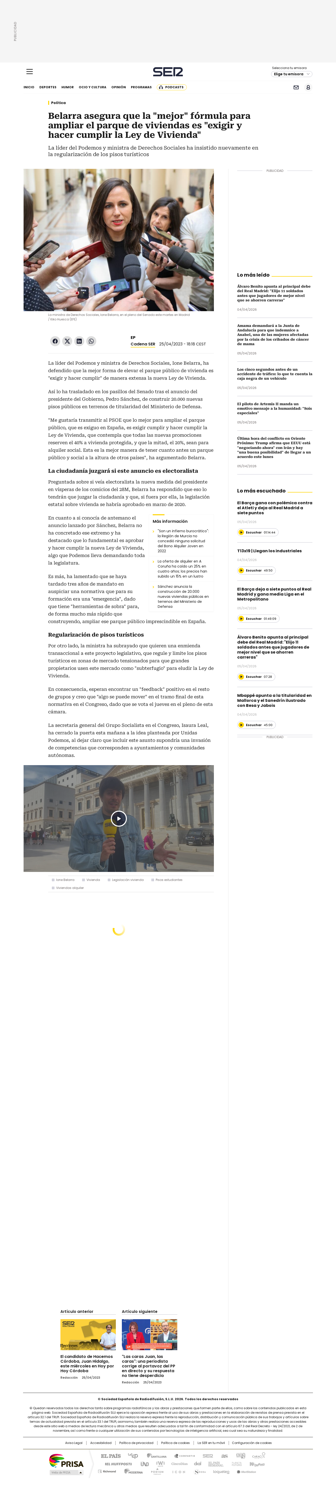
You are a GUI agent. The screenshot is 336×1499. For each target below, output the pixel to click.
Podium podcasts (156, 1470)
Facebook (55, 341)
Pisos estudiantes (169, 880)
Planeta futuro (235, 1463)
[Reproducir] (241, 532)
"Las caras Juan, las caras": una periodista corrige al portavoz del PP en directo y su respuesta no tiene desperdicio (148, 1366)
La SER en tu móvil (211, 1443)
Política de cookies (175, 1443)
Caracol (258, 1455)
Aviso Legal (73, 1443)
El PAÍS (109, 1455)
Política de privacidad (136, 1443)
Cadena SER (168, 71)
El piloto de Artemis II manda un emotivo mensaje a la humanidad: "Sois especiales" (274, 408)
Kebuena (256, 1463)
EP (133, 337)
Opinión (118, 87)
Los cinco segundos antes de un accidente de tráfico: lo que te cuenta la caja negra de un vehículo (274, 374)
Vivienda (93, 880)
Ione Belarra (65, 880)
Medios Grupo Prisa (66, 1472)
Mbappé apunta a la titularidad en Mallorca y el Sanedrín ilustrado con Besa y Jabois (274, 700)
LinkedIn (79, 341)
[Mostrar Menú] (30, 72)
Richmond (107, 1470)
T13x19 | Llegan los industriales (269, 551)
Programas (141, 87)
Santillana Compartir (182, 1455)
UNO (143, 1463)
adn (240, 1455)
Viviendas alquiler (70, 888)
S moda (199, 1470)
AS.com (223, 1455)
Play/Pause (119, 819)
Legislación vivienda (128, 880)
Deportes (47, 87)
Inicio (29, 87)
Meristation (245, 1470)
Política (58, 103)
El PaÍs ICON (177, 1470)
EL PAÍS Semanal (214, 1463)
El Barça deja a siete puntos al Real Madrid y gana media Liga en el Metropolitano (274, 594)
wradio (158, 1463)
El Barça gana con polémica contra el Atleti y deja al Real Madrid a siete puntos (274, 508)
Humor (67, 87)
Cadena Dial (196, 1463)
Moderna (132, 1470)
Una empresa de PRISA (66, 1460)
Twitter (67, 341)
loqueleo (221, 1470)
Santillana (154, 1455)
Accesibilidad (101, 1443)
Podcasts (174, 87)
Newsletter (296, 87)
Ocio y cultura (92, 87)
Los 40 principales (131, 1455)
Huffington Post (116, 1463)
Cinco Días (178, 1463)
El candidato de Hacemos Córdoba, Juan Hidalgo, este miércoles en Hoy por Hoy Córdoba (87, 1364)
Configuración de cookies (252, 1443)
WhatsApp (91, 341)
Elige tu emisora (288, 74)
